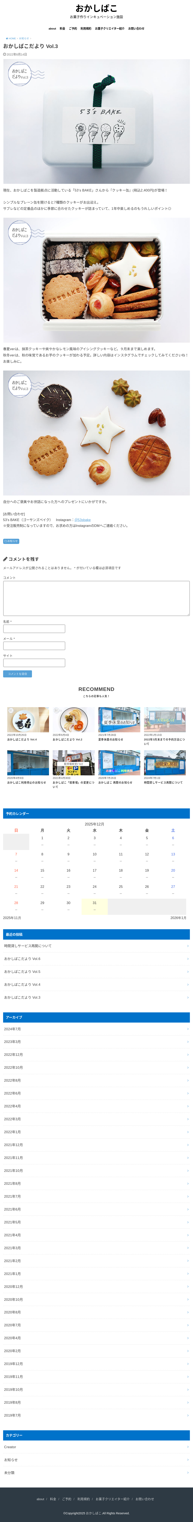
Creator (10, 1447)
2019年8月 (12, 1402)
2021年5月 (12, 1222)
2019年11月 (13, 1377)
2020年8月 (12, 1312)
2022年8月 (12, 1080)
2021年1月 (12, 1274)
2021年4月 (12, 1235)
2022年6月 (12, 1093)
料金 (62, 28)
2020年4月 (12, 1338)
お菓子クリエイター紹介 (110, 28)
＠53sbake (83, 520)
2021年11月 (13, 1158)
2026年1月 (178, 918)
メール (9, 638)
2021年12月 (13, 1145)
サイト (8, 655)
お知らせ (12, 541)
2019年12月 (13, 1364)
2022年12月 (13, 1054)
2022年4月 (12, 1106)
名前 (7, 621)
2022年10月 (13, 1067)
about (52, 28)
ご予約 (73, 28)
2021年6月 (12, 1209)
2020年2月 (12, 1351)
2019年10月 (13, 1389)
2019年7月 (12, 1415)
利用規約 (86, 28)
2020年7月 (12, 1325)
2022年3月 (12, 1119)
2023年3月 (12, 1042)
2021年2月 (12, 1261)
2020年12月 (13, 1287)
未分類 (9, 1473)
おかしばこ (96, 8)
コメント (9, 577)
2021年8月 (12, 1183)
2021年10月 (13, 1170)
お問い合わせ (136, 28)
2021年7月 (12, 1196)
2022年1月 (12, 1132)
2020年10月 (13, 1299)
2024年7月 (12, 1029)
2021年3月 (12, 1248)
